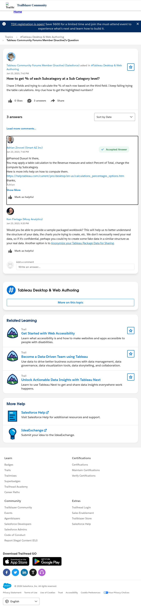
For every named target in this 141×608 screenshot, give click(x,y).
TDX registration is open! (28, 24)
